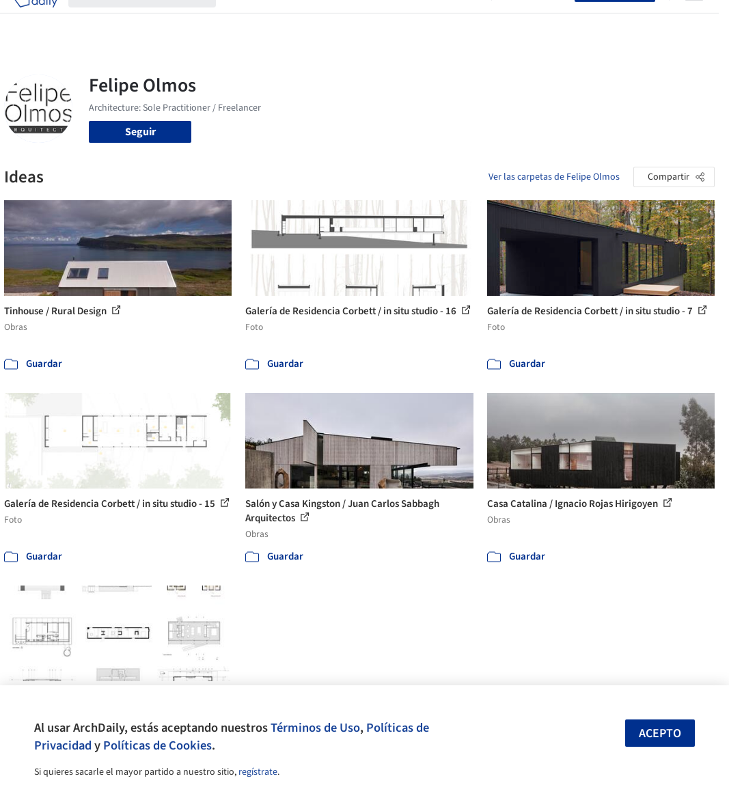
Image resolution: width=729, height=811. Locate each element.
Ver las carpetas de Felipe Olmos (554, 177)
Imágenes (285, 19)
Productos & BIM (355, 19)
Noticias (421, 19)
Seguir (140, 131)
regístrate (257, 772)
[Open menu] (694, 19)
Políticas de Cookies (157, 745)
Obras (241, 19)
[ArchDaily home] (35, 19)
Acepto (660, 733)
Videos (464, 19)
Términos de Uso (315, 728)
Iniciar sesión (536, 19)
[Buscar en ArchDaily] (153, 19)
